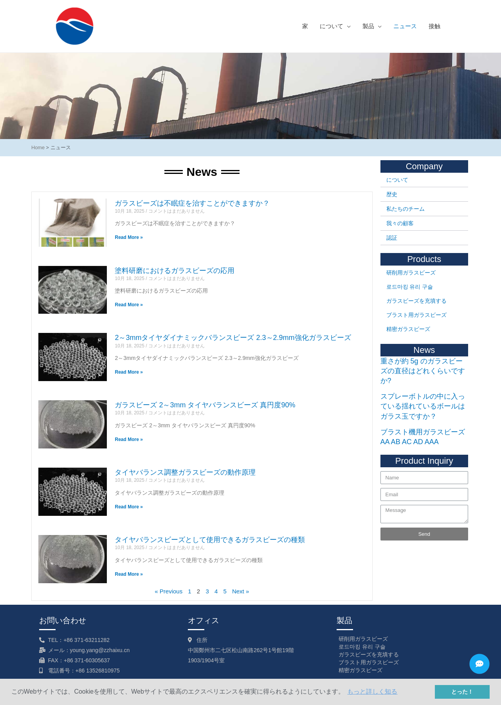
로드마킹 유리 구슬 (409, 287)
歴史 (391, 194)
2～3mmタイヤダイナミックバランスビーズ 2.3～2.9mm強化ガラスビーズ (233, 338)
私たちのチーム (405, 209)
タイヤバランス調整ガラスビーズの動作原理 (185, 472)
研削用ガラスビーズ (411, 272)
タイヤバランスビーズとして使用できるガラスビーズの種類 (210, 540)
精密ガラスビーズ (408, 329)
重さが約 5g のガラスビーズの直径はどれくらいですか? (422, 371)
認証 (391, 238)
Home (38, 147)
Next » (240, 591)
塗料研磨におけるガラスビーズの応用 (174, 271)
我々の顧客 (400, 223)
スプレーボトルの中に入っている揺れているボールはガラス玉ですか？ (422, 406)
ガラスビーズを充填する (416, 301)
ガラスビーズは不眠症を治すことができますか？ (192, 203)
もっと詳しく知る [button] (372, 691)
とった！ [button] (462, 692)
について (397, 180)
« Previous (168, 591)
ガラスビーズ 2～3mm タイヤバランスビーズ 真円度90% (205, 405)
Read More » (128, 237)
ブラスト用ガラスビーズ (416, 315)
